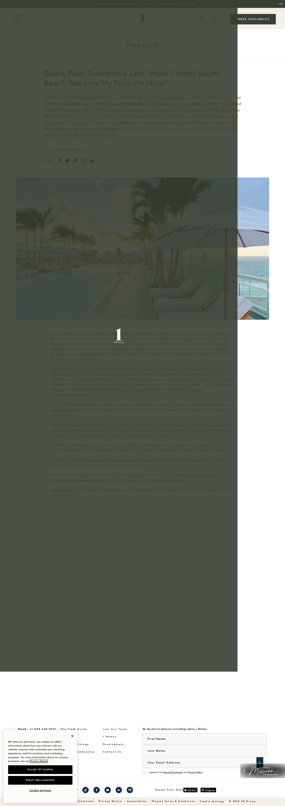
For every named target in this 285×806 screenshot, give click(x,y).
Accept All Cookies (40, 769)
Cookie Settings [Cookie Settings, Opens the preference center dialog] (40, 790)
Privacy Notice (39, 761)
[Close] (72, 736)
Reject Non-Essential (40, 780)
